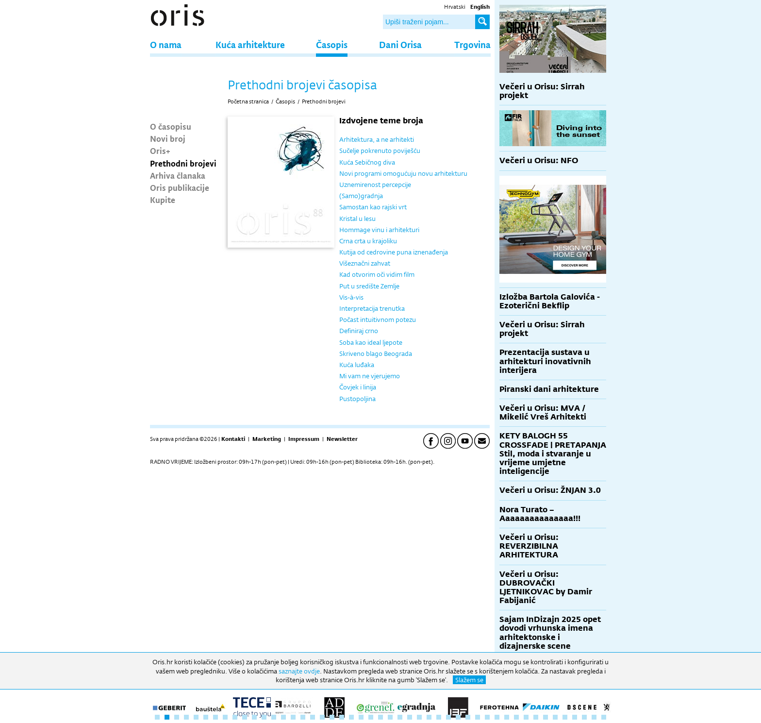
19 (332, 717)
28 (419, 717)
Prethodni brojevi (183, 163)
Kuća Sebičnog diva (367, 162)
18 (322, 717)
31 (448, 717)
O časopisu (170, 126)
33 (467, 717)
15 (293, 717)
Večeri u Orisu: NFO (538, 160)
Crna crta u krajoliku (368, 240)
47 (603, 717)
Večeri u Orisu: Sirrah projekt (542, 91)
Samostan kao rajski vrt (373, 206)
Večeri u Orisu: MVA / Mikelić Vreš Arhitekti (542, 412)
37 (506, 717)
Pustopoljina (357, 398)
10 (244, 717)
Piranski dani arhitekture (549, 389)
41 (545, 717)
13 (273, 717)
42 (555, 717)
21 (351, 717)
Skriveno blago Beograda (375, 353)
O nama (166, 44)
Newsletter (342, 439)
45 (584, 717)
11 (254, 717)
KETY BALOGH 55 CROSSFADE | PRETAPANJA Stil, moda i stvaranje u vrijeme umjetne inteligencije (552, 453)
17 (312, 717)
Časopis (331, 44)
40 (535, 717)
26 (399, 717)
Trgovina (472, 44)
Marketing (266, 439)
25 (390, 717)
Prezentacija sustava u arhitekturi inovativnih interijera (545, 361)
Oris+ (160, 150)
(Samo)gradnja (361, 195)
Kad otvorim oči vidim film (376, 274)
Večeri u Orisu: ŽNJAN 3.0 (550, 490)
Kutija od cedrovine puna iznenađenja (393, 252)
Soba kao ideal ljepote (370, 342)
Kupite (162, 199)
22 (361, 717)
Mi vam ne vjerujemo (369, 375)
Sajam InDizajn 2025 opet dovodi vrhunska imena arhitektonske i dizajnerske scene (550, 632)
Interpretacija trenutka (372, 308)
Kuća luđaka (356, 364)
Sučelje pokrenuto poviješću (379, 150)
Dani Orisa (400, 44)
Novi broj (167, 138)
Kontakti (233, 439)
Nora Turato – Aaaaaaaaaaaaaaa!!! (539, 513)
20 (341, 717)
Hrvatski (454, 7)
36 (497, 717)
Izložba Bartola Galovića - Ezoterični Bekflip (549, 301)
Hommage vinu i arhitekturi (379, 229)
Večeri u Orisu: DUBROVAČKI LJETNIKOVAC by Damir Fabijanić (545, 587)
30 (438, 717)
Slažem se (469, 679)
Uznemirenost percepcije (375, 184)
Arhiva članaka (177, 175)
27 (409, 717)
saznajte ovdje (299, 671)
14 (283, 717)
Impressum (303, 439)
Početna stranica (248, 101)
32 (458, 717)
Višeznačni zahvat (364, 263)
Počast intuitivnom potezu (377, 319)
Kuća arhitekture (250, 44)
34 (477, 717)
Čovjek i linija (357, 387)
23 (370, 717)
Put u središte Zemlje (369, 286)
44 (574, 717)
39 (526, 717)
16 (302, 717)
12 (264, 717)
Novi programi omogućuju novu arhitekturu (403, 173)
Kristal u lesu (357, 218)
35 (487, 717)
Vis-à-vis (351, 297)
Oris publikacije (179, 187)
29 (429, 717)
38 (516, 717)
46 (594, 717)
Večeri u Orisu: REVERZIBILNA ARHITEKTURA (529, 546)
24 (380, 717)
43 (564, 717)
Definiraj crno (358, 330)
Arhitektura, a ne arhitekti (376, 139)
